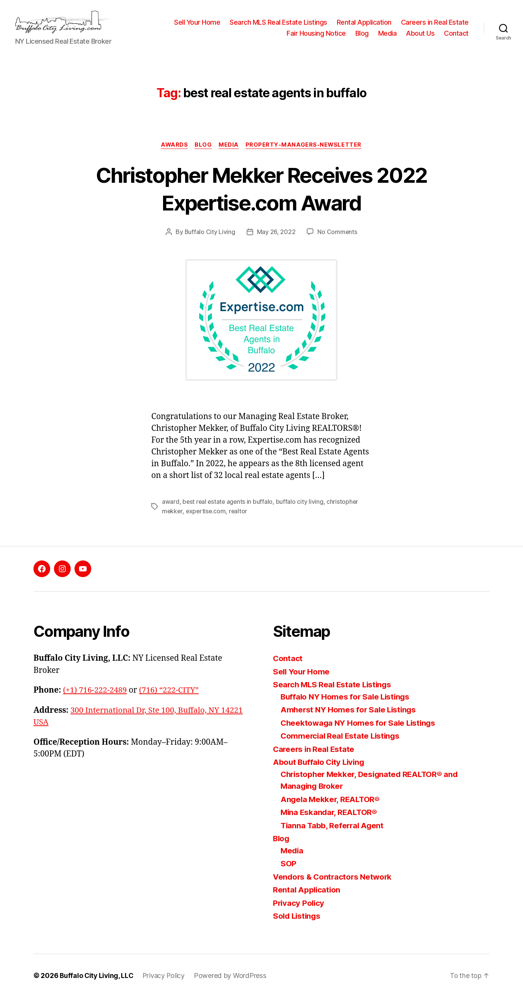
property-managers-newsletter (305, 156)
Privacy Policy (299, 914)
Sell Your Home (274, 28)
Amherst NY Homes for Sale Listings (350, 721)
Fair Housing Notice (316, 39)
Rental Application (441, 28)
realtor (239, 522)
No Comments (337, 243)
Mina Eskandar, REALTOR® (330, 823)
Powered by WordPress (233, 987)
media (229, 156)
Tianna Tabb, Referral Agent (333, 836)
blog (203, 156)
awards (173, 156)
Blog (362, 39)
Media (387, 39)
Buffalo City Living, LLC (97, 987)
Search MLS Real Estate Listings (355, 28)
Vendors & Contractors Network (334, 887)
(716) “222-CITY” (172, 701)
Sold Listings (298, 927)
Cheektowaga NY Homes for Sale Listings (360, 734)
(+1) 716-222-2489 (96, 701)
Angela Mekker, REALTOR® (331, 810)
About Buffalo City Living (320, 773)
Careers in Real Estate (243, 39)
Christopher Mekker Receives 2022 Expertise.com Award (261, 199)
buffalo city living (301, 513)
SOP (288, 875)
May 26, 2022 (276, 243)
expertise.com (206, 522)
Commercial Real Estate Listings (342, 747)
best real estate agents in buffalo (228, 513)
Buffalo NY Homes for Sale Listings (347, 707)
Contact (456, 39)
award (170, 513)
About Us (420, 39)
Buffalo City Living (209, 243)
